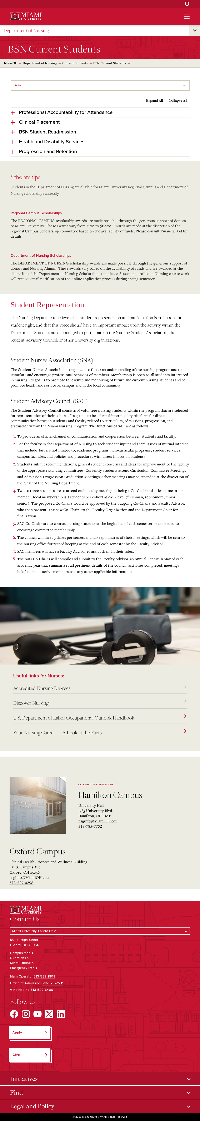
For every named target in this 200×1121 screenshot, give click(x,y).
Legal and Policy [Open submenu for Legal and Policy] (32, 1106)
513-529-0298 (22, 882)
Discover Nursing (99, 703)
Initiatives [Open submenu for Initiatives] (24, 1078)
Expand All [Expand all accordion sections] (154, 100)
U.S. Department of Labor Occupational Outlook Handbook (99, 717)
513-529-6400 (42, 990)
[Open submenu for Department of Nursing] (194, 30)
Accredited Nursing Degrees (99, 688)
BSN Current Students (109, 63)
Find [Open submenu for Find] (16, 1092)
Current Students (75, 63)
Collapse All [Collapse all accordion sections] (178, 100)
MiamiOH (11, 63)
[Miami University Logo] (26, 16)
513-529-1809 (44, 976)
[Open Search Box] (187, 4)
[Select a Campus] (100, 931)
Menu (19, 85)
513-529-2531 (52, 983)
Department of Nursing (26, 30)
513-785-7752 (90, 826)
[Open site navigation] (187, 17)
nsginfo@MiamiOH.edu (98, 820)
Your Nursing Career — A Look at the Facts (99, 732)
